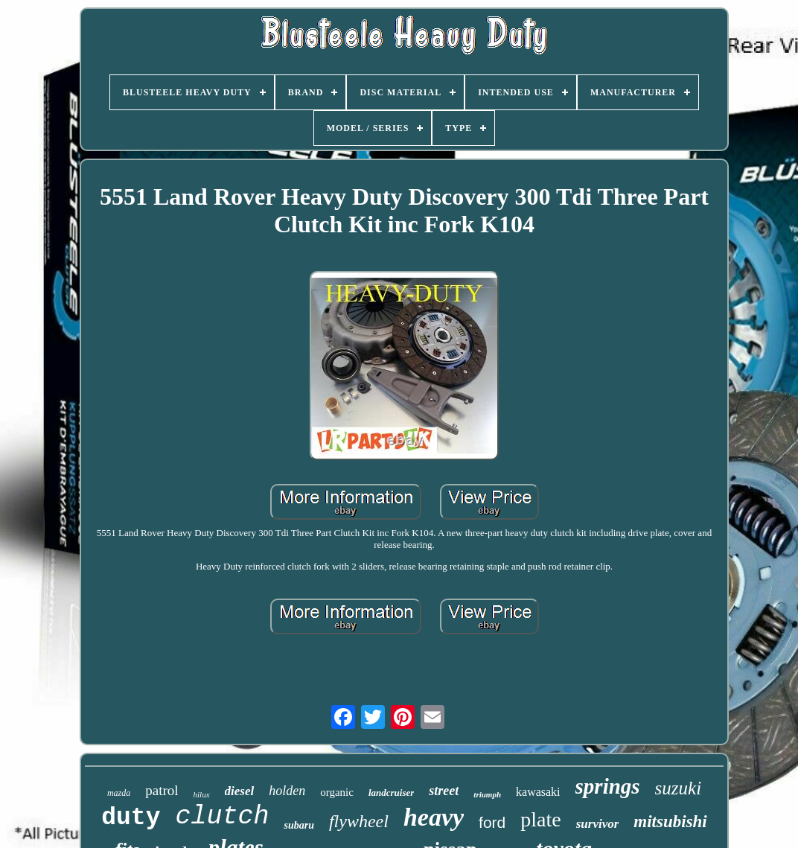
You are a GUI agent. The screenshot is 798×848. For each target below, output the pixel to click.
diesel (240, 791)
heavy (433, 817)
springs (607, 786)
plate (540, 819)
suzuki (678, 788)
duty (130, 818)
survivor (597, 824)
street (444, 790)
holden (287, 790)
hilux (202, 794)
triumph (487, 794)
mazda (118, 793)
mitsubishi (669, 821)
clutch (222, 817)
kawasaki (538, 791)
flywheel (359, 821)
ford (492, 822)
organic (337, 792)
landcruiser (391, 792)
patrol (161, 790)
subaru (298, 825)
